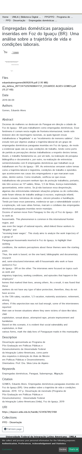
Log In (68, 6)
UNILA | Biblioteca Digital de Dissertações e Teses (26, 17)
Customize (7, 449)
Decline (62, 449)
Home (5, 17)
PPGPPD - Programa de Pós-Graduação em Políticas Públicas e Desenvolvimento (59, 17)
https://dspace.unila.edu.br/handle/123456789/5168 (29, 412)
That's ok (73, 449)
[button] (62, 6)
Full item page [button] (13, 429)
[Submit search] (58, 6)
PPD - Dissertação (15, 20)
